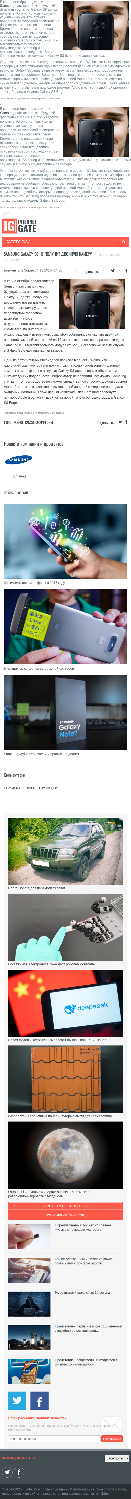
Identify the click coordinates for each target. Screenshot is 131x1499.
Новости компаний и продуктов (33, 443)
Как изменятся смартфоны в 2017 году (34, 583)
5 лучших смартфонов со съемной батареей (39, 668)
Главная (15, 260)
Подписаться (112, 1438)
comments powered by (31, 788)
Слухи (29, 422)
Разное (18, 422)
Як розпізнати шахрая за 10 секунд (82, 1292)
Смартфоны (44, 422)
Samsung (7, 5)
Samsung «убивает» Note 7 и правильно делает (41, 754)
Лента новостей (110, 254)
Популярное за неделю (65, 1206)
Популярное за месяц (65, 1215)
